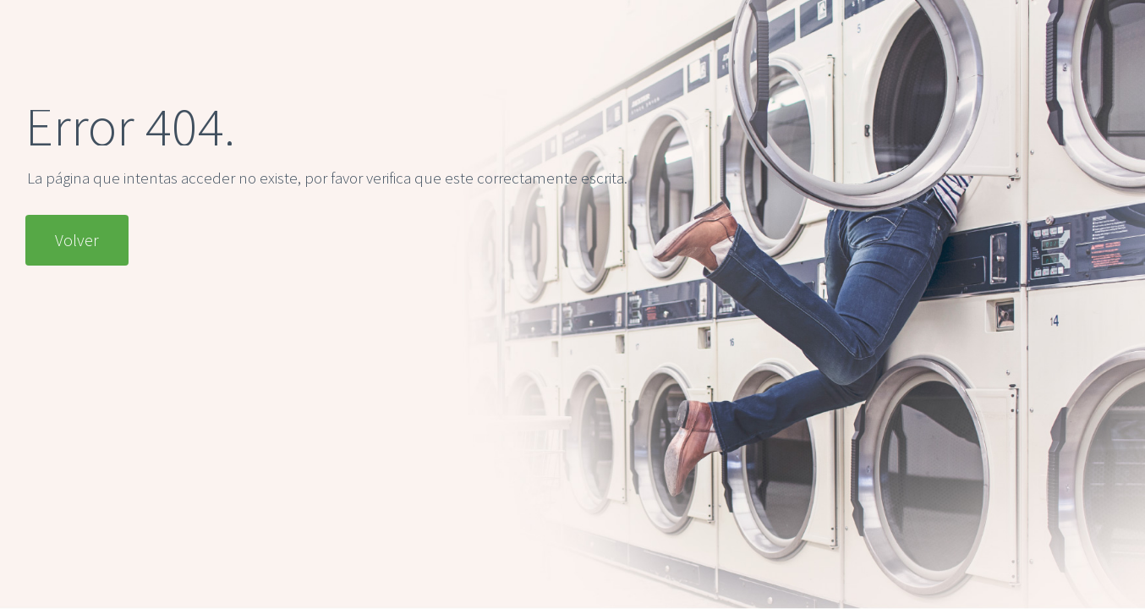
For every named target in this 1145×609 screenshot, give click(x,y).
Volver (77, 239)
